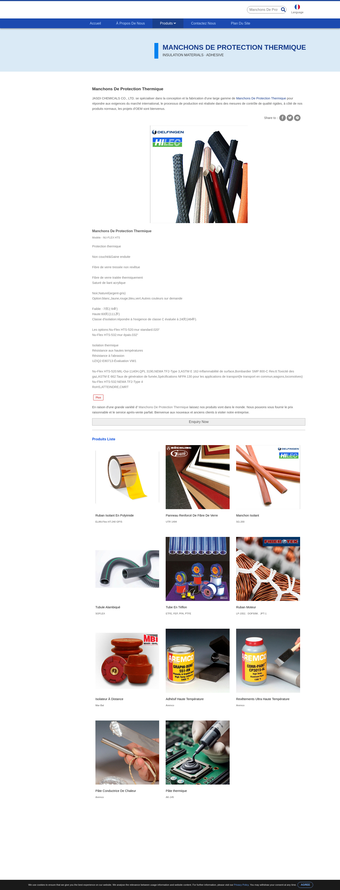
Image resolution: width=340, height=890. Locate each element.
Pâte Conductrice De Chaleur (115, 791)
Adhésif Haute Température (185, 699)
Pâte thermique (176, 791)
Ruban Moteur (246, 607)
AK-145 (170, 797)
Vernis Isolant (47, 166)
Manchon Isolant (247, 515)
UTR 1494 (171, 521)
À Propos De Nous (130, 23)
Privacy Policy (241, 884)
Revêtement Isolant (51, 141)
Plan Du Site (240, 23)
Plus (98, 397)
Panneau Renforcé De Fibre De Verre (192, 515)
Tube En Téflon (176, 607)
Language (297, 12)
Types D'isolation (84, 78)
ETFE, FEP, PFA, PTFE (178, 613)
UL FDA (42, 116)
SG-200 (240, 521)
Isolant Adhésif (48, 158)
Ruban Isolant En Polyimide (114, 515)
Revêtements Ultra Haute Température (262, 699)
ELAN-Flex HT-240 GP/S (108, 521)
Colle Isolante (47, 149)
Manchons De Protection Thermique (123, 78)
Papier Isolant (47, 175)
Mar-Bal (99, 705)
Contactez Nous (203, 23)
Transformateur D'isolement (57, 107)
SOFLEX (100, 613)
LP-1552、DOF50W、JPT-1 (251, 613)
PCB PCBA (45, 99)
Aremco (170, 705)
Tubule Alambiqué (107, 607)
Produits (168, 23)
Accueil (95, 23)
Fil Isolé (43, 124)
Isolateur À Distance (109, 699)
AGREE (305, 884)
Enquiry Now (199, 422)
